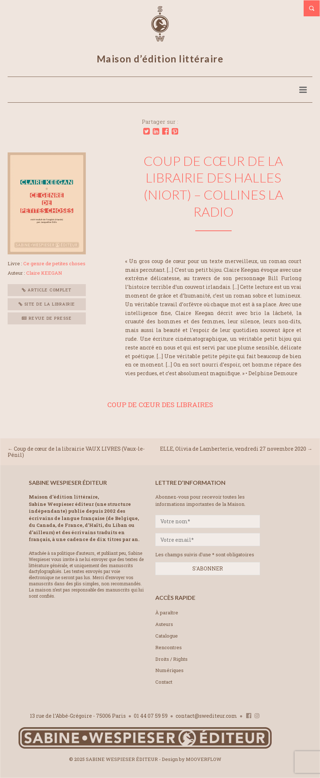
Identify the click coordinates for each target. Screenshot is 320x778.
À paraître (166, 612)
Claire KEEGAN (44, 273)
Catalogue (166, 635)
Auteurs (164, 624)
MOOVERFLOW (203, 759)
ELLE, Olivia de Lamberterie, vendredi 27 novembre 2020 (233, 448)
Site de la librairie (47, 304)
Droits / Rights (171, 659)
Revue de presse (47, 318)
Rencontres (168, 647)
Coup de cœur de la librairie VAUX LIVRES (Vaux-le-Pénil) (76, 451)
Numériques (169, 670)
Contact (163, 682)
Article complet (47, 289)
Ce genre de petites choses (54, 263)
